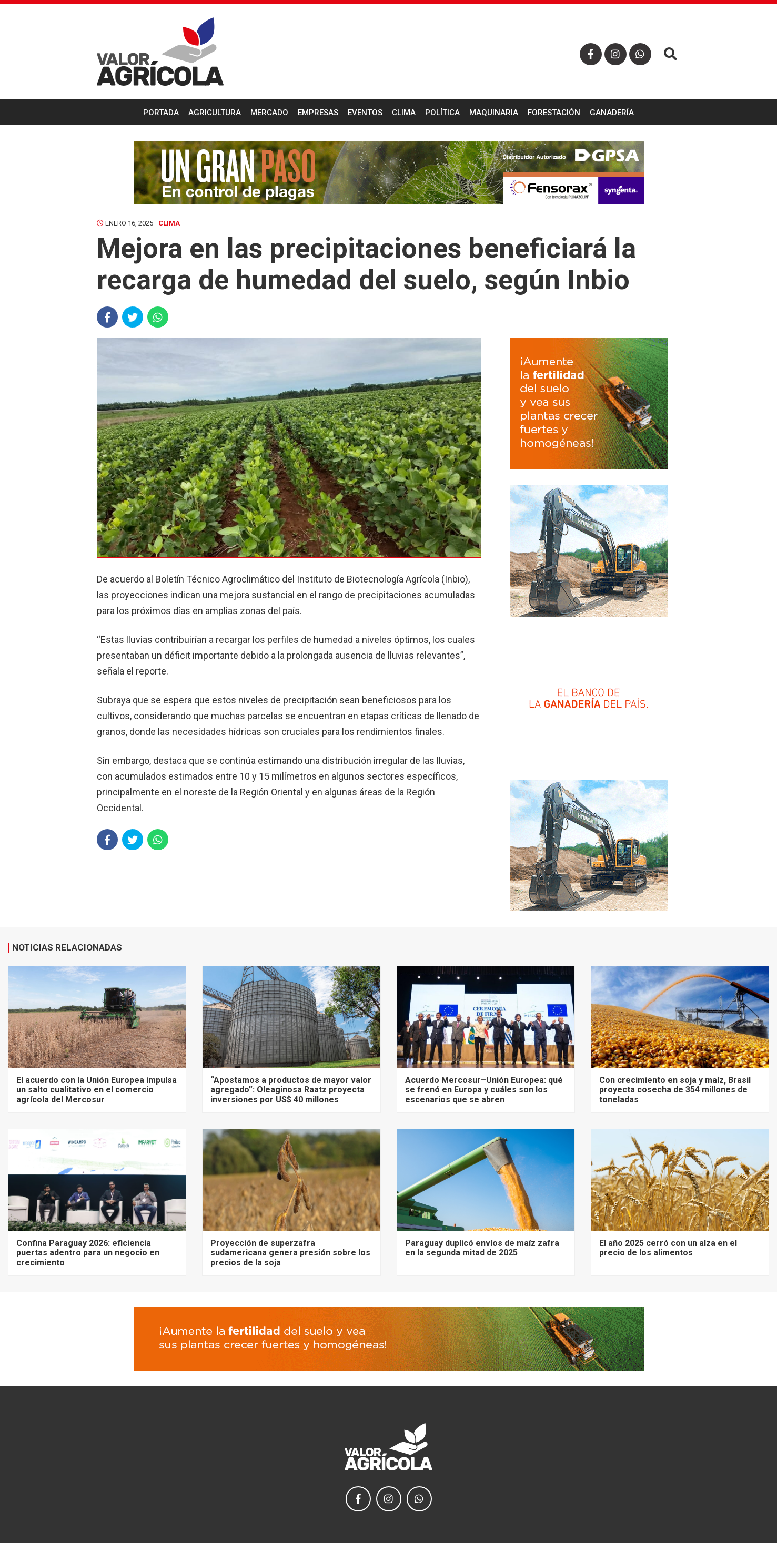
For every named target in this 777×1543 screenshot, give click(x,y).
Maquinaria (493, 112)
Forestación (554, 112)
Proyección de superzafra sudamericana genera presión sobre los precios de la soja (290, 1253)
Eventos (365, 112)
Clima (404, 112)
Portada (161, 112)
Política (442, 112)
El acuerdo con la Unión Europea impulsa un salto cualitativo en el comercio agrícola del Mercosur (96, 1090)
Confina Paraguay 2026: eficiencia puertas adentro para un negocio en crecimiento (87, 1253)
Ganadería (612, 112)
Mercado (269, 112)
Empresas (318, 112)
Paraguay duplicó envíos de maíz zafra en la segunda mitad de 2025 (482, 1248)
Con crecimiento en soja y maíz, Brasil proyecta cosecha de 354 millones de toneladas (675, 1090)
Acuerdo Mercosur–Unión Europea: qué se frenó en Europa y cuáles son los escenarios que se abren (484, 1090)
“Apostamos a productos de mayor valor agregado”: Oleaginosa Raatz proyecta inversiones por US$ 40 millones (290, 1090)
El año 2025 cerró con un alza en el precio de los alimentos (668, 1248)
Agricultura (214, 112)
